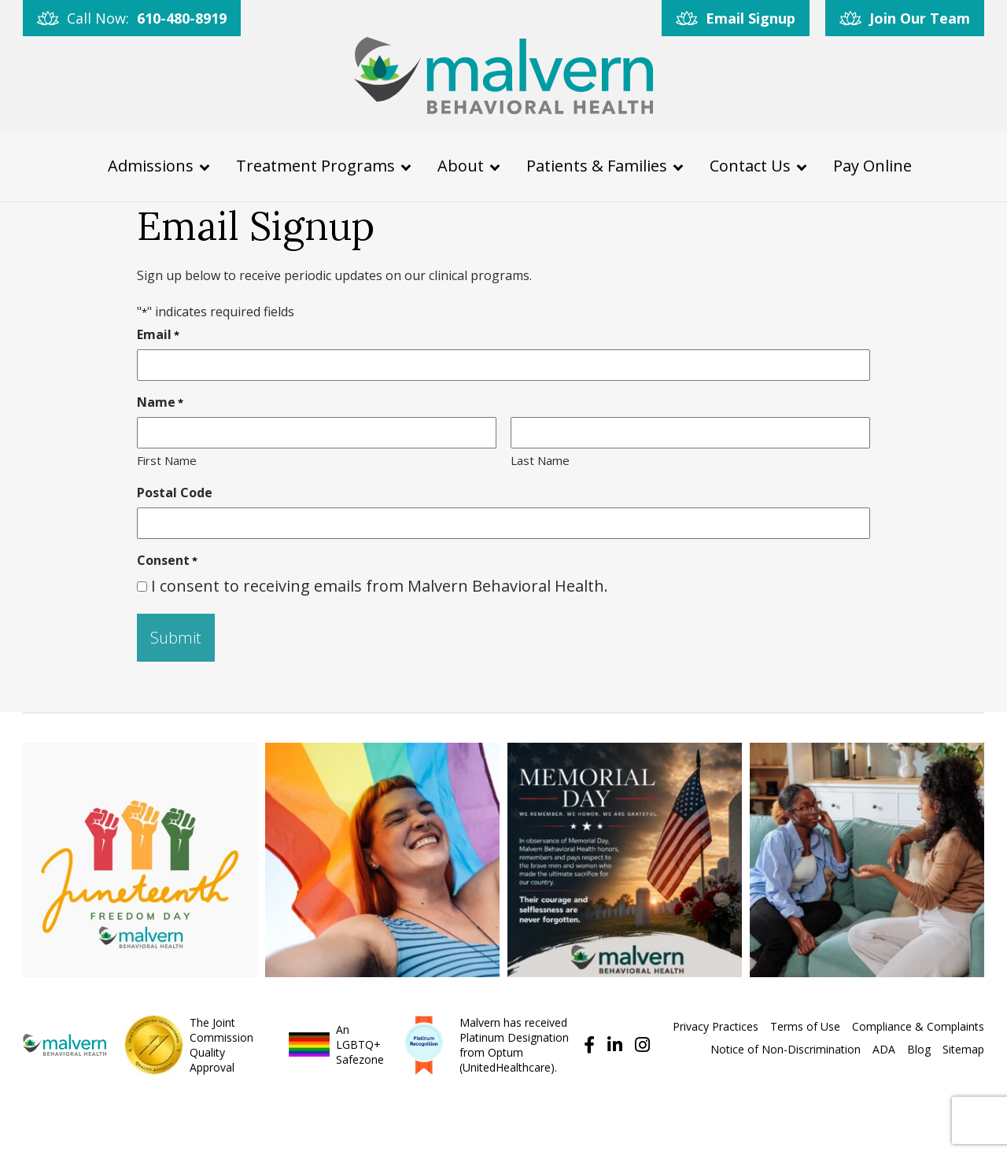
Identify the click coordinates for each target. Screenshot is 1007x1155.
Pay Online (872, 164)
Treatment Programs (315, 164)
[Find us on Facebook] (587, 1044)
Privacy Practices (715, 1026)
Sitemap (963, 1049)
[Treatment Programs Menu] (406, 165)
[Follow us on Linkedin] (612, 1044)
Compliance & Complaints (918, 1026)
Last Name (540, 459)
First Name (167, 459)
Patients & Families (596, 164)
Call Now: (147, 18)
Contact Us (750, 164)
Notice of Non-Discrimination (785, 1049)
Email (158, 333)
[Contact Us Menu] (801, 165)
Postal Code (174, 491)
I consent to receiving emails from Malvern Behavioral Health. (379, 585)
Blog (919, 1049)
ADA (883, 1049)
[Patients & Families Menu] (678, 165)
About (460, 164)
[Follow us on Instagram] (638, 1044)
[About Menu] (495, 165)
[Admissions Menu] (204, 165)
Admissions (151, 164)
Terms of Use (805, 1026)
